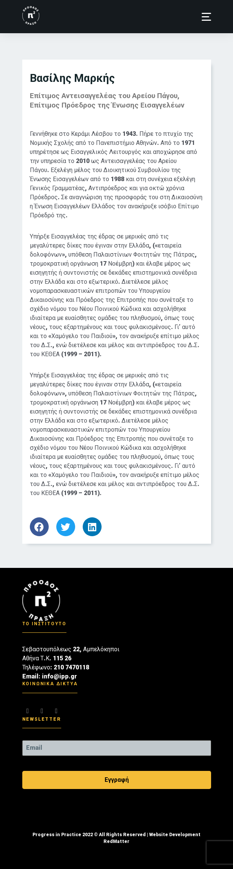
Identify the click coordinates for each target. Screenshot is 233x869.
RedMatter (116, 841)
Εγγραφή (117, 779)
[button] (206, 17)
